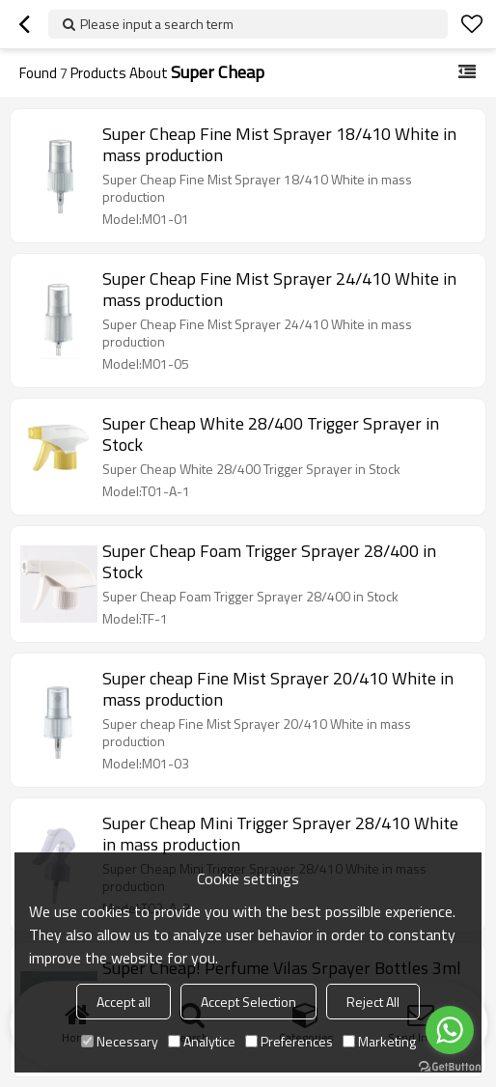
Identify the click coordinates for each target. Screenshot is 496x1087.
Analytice (201, 1041)
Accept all (123, 1001)
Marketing (379, 1041)
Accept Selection (248, 1001)
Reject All (373, 1001)
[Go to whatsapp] (450, 1030)
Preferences (289, 1041)
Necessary (119, 1041)
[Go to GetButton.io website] (450, 1067)
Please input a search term (157, 24)
